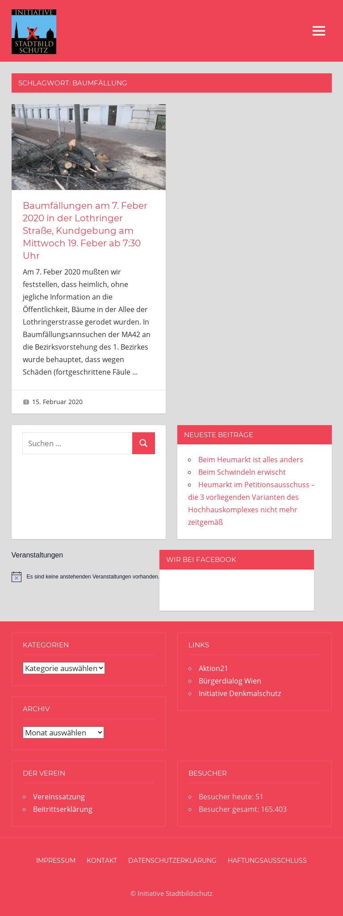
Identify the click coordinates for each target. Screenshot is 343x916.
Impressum (55, 861)
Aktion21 (213, 668)
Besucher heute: (227, 797)
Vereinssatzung (59, 797)
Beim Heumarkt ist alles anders (250, 459)
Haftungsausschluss (267, 861)
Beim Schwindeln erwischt (242, 472)
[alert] (86, 576)
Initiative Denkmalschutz (240, 693)
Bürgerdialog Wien (230, 681)
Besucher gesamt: (230, 809)
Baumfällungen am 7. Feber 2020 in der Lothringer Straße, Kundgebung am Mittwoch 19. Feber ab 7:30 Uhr (85, 230)
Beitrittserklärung (62, 809)
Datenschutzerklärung (172, 861)
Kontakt (102, 861)
